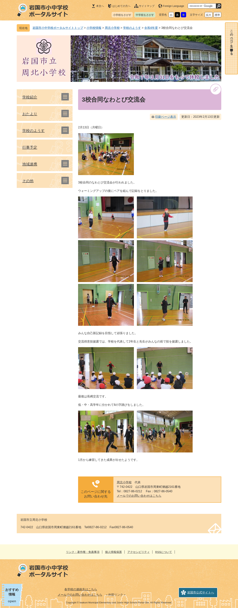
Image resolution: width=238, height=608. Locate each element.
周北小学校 (112, 27)
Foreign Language (173, 5)
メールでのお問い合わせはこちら (139, 495)
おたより (29, 114)
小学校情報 (93, 27)
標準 (217, 14)
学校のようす (132, 27)
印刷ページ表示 (165, 116)
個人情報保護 (113, 551)
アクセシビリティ (138, 551)
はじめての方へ (121, 5)
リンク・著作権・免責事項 (82, 551)
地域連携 (29, 164)
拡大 (208, 14)
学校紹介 (29, 97)
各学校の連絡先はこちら (80, 589)
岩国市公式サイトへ (200, 592)
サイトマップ (147, 5)
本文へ (100, 5)
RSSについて (163, 551)
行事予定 (29, 147)
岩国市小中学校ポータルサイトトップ (58, 27)
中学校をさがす (145, 14)
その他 (27, 181)
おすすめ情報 (12, 592)
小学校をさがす (122, 14)
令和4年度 (151, 27)
